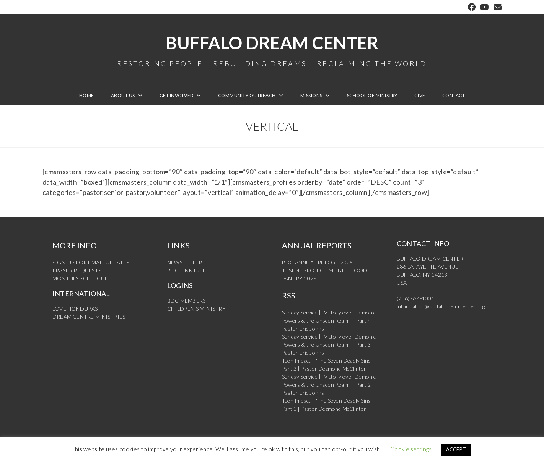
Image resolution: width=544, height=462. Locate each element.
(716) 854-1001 (416, 298)
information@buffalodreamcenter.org (441, 306)
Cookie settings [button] (411, 449)
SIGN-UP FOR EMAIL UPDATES (90, 262)
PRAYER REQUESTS (76, 270)
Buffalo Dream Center (272, 49)
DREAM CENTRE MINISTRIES (88, 316)
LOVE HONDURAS (75, 308)
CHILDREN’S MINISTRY (196, 308)
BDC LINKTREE (186, 270)
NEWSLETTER (184, 262)
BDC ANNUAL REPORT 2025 (317, 262)
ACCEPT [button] (456, 449)
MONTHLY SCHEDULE (80, 278)
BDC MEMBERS (186, 300)
